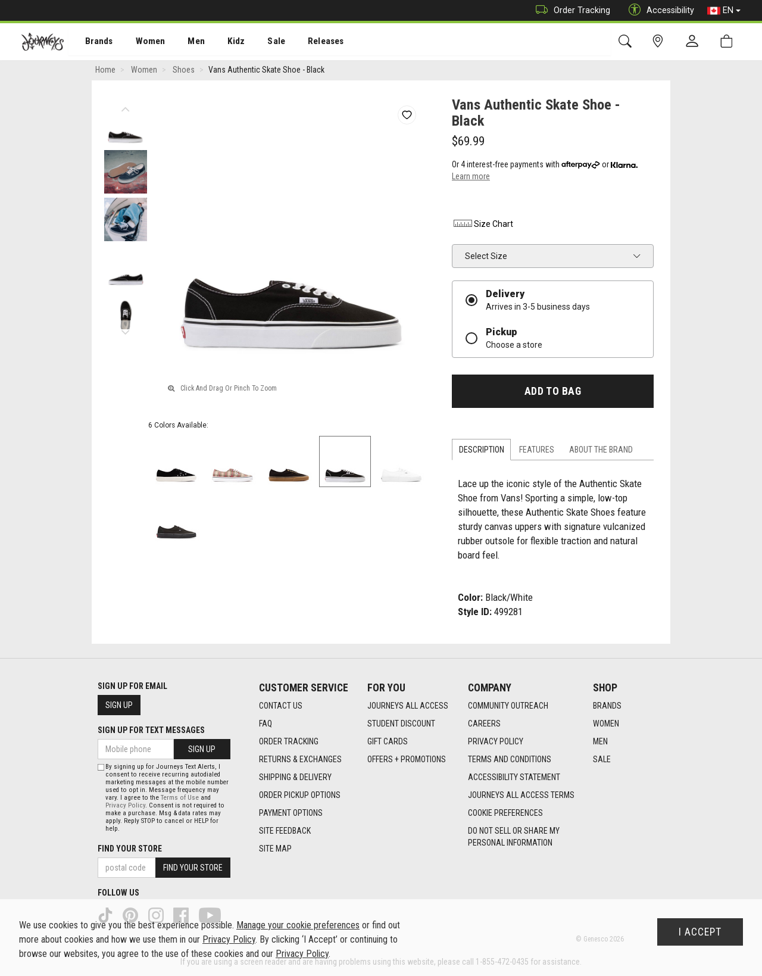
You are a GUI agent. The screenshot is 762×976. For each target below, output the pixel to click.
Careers (484, 724)
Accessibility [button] (658, 10)
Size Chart (482, 225)
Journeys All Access (407, 706)
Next (125, 330)
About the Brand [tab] (601, 451)
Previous (125, 107)
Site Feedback (285, 831)
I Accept (700, 932)
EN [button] (724, 10)
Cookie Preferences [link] (505, 813)
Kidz (223, 42)
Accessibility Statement (514, 777)
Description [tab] (481, 451)
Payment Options (291, 813)
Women (141, 42)
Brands (92, 42)
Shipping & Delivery (295, 777)
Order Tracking (570, 10)
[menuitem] (92, 42)
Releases (307, 42)
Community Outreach (508, 706)
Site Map (275, 849)
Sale (261, 42)
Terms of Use (180, 798)
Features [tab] (536, 451)
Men (184, 42)
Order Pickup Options (300, 795)
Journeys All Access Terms (521, 795)
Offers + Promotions (406, 760)
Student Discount (401, 724)
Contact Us (280, 706)
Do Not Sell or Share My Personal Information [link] (514, 837)
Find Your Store (130, 848)
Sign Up (119, 705)
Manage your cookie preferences (298, 925)
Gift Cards (387, 742)
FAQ (265, 724)
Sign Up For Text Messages (151, 730)
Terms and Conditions (509, 760)
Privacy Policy (495, 742)
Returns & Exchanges (300, 760)
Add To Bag (552, 392)
